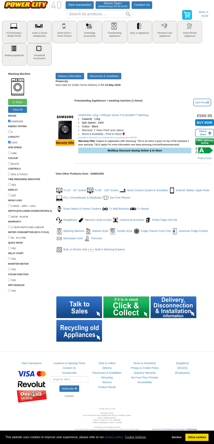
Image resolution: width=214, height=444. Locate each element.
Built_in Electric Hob (71, 249)
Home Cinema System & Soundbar (143, 190)
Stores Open (112, 5)
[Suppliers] (182, 363)
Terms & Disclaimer (144, 363)
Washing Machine (70, 231)
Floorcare (93, 238)
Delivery (107, 367)
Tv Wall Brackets (115, 209)
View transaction (79, 5)
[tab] (14, 32)
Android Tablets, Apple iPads (189, 190)
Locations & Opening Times (69, 363)
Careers (69, 395)
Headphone (66, 220)
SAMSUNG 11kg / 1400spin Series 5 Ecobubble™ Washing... (114, 115)
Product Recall (107, 387)
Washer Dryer (97, 231)
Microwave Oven (69, 238)
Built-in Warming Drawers (106, 249)
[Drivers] (182, 367)
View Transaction (31, 363)
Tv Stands (139, 209)
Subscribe (69, 388)
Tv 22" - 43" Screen (71, 190)
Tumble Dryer (121, 231)
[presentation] (14, 32)
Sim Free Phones (116, 198)
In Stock (17, 102)
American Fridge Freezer (190, 231)
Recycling (107, 377)
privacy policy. (114, 437)
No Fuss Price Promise (144, 377)
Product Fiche (205, 158)
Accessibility (144, 382)
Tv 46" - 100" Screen (103, 190)
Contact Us (142, 5)
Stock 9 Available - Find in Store (102, 133)
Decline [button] (176, 437)
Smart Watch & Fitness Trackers (78, 209)
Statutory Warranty (145, 372)
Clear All (17, 109)
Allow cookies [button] (197, 437)
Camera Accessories (128, 220)
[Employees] (182, 372)
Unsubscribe (69, 372)
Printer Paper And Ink (161, 220)
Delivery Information (70, 76)
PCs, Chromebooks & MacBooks (79, 198)
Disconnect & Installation (104, 76)
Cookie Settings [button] (135, 437)
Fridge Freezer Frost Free (152, 231)
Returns (107, 382)
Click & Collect (106, 363)
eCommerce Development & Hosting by (174, 429)
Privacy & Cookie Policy (145, 367)
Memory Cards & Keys (94, 220)
